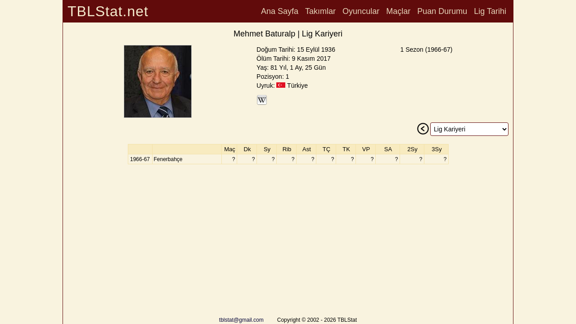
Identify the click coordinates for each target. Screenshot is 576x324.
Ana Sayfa (279, 11)
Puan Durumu (442, 11)
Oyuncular (360, 11)
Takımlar (320, 11)
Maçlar (398, 11)
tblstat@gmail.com (241, 320)
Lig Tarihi (490, 11)
